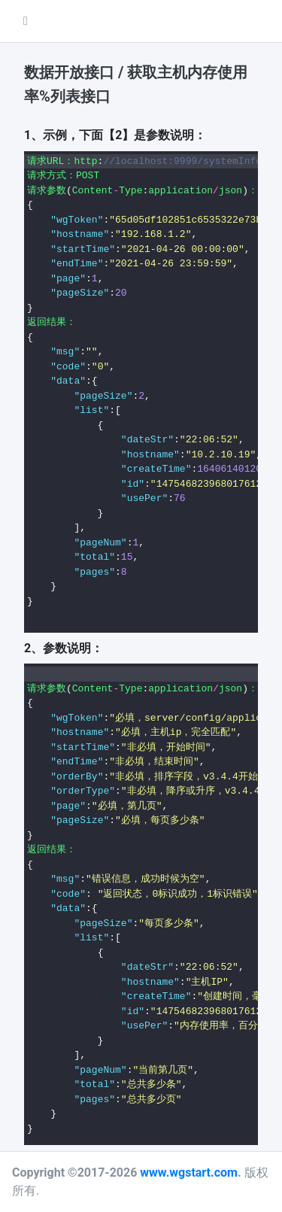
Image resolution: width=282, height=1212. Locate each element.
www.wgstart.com (189, 1172)
